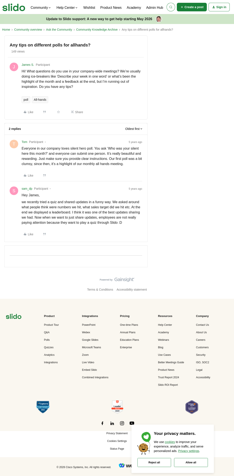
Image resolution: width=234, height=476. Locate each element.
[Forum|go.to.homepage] (13, 7)
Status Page (117, 448)
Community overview (28, 29)
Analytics (49, 354)
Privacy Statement (117, 433)
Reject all (154, 462)
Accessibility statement (131, 289)
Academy (134, 7)
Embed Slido (89, 369)
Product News (111, 7)
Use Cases (164, 354)
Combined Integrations (95, 377)
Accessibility (203, 377)
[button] (192, 7)
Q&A (47, 332)
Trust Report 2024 (168, 377)
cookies (170, 442)
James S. (28, 64)
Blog (160, 347)
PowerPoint (88, 324)
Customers (202, 347)
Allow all (191, 462)
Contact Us (202, 324)
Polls (47, 339)
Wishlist (89, 7)
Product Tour (51, 324)
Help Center (165, 324)
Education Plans (129, 339)
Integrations (51, 362)
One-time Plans (129, 324)
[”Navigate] (13, 317)
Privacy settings (188, 451)
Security (201, 354)
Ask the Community (59, 29)
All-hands (40, 99)
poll (26, 99)
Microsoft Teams (91, 347)
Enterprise (126, 347)
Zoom (85, 354)
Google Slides (90, 339)
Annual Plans (128, 332)
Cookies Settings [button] (117, 441)
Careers (201, 339)
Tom (24, 142)
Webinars (163, 339)
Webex (86, 332)
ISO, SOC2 (202, 362)
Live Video (88, 362)
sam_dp (27, 188)
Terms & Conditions (100, 289)
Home (6, 29)
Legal (199, 369)
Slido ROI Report (168, 384)
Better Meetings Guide (171, 362)
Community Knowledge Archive (97, 29)
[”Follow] (102, 425)
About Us (201, 332)
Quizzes (49, 347)
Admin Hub (154, 7)
